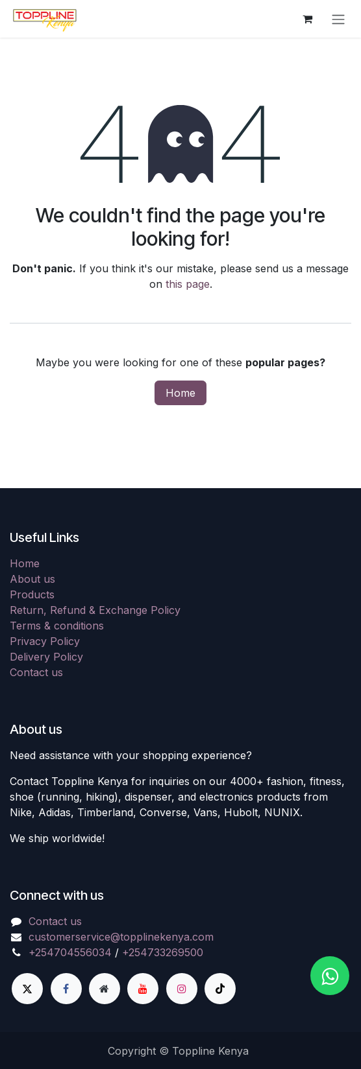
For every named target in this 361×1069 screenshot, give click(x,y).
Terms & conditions (57, 625)
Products (32, 594)
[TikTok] (220, 988)
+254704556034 (70, 952)
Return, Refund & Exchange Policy (95, 610)
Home (180, 392)
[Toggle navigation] (338, 18)
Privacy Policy (45, 641)
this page (188, 283)
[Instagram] (181, 988)
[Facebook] (66, 988)
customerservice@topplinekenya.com (121, 936)
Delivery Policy (46, 656)
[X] (27, 988)
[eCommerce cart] (307, 19)
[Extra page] (104, 988)
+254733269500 (162, 952)
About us (32, 578)
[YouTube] (142, 988)
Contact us (36, 672)
